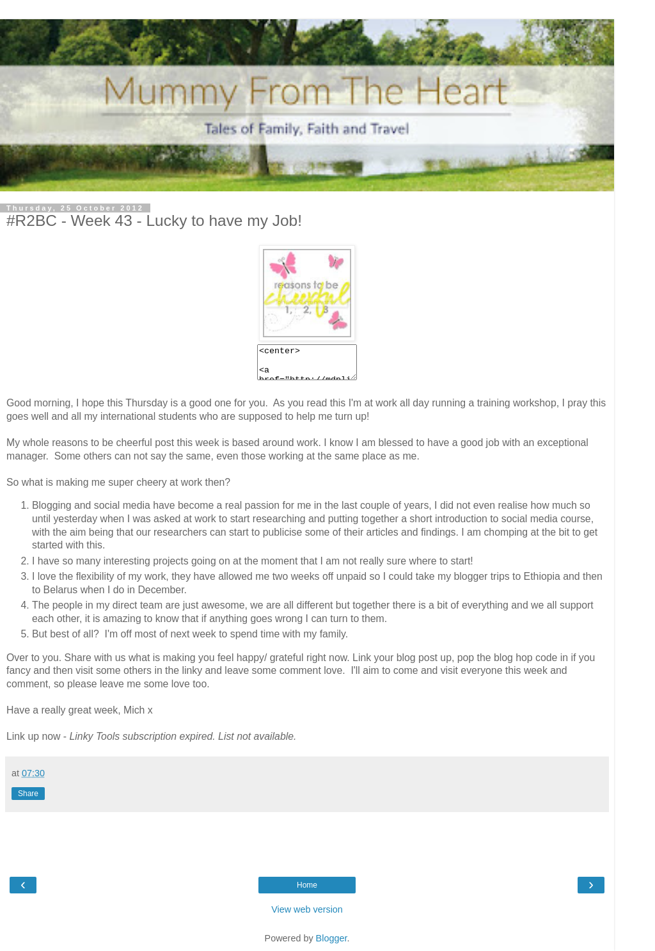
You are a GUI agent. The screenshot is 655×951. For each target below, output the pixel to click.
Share (28, 793)
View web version (307, 909)
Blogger (331, 938)
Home (307, 885)
